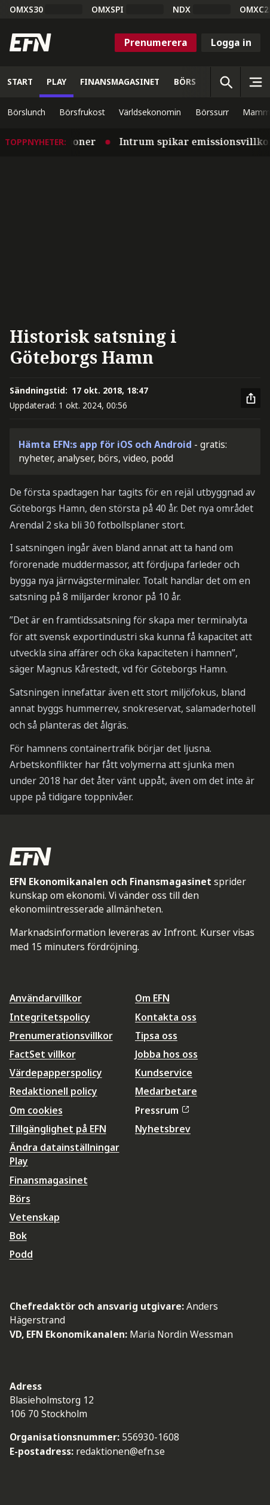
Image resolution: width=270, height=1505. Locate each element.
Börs (20, 1198)
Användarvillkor (46, 998)
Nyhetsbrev (163, 1128)
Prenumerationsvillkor (61, 1035)
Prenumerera (156, 42)
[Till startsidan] (30, 42)
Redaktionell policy (53, 1091)
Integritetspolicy (50, 1017)
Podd (21, 1254)
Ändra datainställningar (64, 1147)
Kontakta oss (166, 1017)
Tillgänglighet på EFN (58, 1128)
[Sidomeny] (255, 82)
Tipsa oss (156, 1035)
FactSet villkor (43, 1054)
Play (19, 1161)
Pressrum (162, 1110)
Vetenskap (35, 1217)
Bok (18, 1235)
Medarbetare (166, 1091)
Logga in (231, 42)
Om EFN (152, 998)
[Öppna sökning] (225, 82)
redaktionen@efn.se (120, 1451)
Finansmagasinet (49, 1180)
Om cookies (36, 1110)
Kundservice (163, 1072)
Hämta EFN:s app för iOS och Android (105, 444)
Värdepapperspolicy (56, 1072)
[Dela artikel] (251, 398)
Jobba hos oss (166, 1054)
